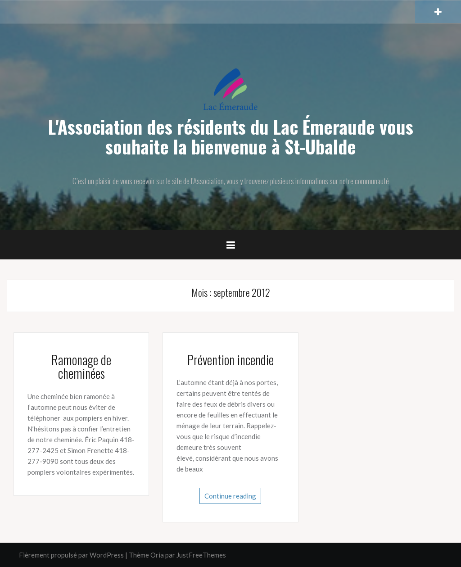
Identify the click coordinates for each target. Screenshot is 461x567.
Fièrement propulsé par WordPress (71, 555)
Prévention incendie (230, 359)
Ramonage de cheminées (81, 366)
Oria (157, 555)
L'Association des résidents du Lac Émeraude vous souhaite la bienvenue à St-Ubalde (230, 136)
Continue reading (230, 496)
